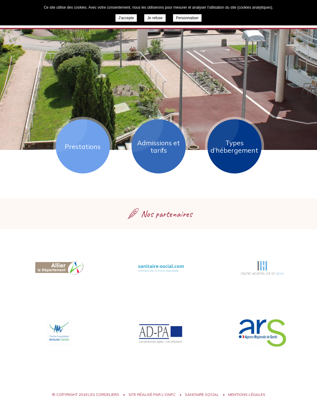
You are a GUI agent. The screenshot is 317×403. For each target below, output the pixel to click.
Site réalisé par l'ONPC (152, 394)
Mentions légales (246, 394)
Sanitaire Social (202, 394)
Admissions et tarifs (158, 146)
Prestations (83, 146)
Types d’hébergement (234, 146)
